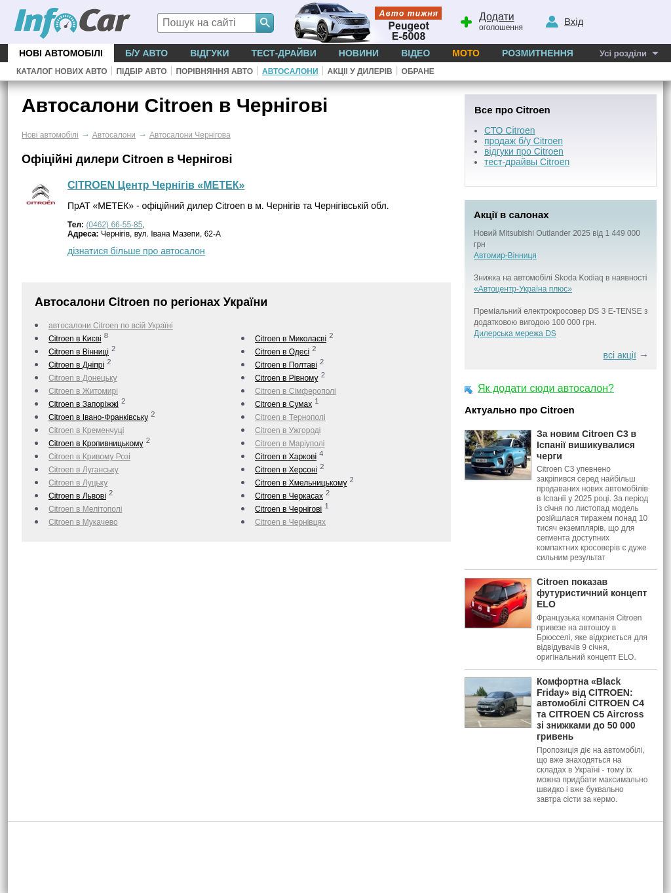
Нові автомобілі (61, 53)
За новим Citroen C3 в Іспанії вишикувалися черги (586, 444)
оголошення (490, 20)
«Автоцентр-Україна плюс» (523, 289)
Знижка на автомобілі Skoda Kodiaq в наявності (560, 277)
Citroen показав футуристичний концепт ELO (592, 593)
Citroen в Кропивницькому (96, 443)
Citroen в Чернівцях (290, 522)
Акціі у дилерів (359, 71)
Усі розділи (623, 53)
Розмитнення (537, 53)
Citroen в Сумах (283, 404)
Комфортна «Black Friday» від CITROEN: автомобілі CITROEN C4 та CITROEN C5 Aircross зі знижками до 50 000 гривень (590, 709)
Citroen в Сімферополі (295, 391)
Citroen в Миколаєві (290, 338)
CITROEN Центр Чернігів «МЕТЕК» (155, 185)
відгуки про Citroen (524, 151)
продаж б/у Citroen (523, 141)
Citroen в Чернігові (288, 509)
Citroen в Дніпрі (76, 365)
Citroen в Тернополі (290, 417)
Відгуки (209, 53)
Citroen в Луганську (83, 469)
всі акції (620, 355)
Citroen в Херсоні (286, 469)
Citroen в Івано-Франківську (98, 417)
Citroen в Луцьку (77, 482)
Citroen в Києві (75, 338)
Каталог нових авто (61, 71)
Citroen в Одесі (282, 351)
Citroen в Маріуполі (289, 443)
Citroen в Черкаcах (289, 496)
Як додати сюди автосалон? (546, 388)
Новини (359, 53)
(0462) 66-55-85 (114, 224)
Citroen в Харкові (285, 456)
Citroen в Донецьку (82, 378)
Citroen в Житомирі (83, 391)
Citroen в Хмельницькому (301, 482)
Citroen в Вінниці (78, 351)
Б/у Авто (146, 53)
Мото (466, 53)
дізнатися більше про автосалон (136, 251)
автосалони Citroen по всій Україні (110, 325)
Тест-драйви (283, 53)
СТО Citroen (509, 130)
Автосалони (290, 71)
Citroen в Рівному (286, 378)
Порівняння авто (214, 71)
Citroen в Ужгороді (288, 430)
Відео (415, 53)
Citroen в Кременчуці (86, 430)
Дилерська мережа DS (515, 333)
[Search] (265, 23)
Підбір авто (141, 71)
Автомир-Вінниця (505, 255)
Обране (418, 71)
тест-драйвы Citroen (526, 162)
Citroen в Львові (77, 496)
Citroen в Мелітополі (85, 509)
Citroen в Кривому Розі (89, 456)
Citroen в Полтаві (286, 365)
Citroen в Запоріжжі (83, 404)
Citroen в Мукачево (83, 522)
